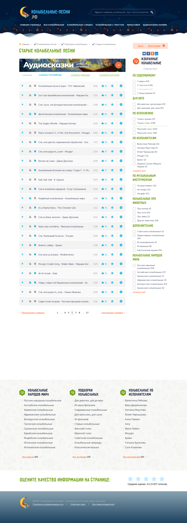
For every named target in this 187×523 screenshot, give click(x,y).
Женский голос (83, 428)
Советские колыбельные (89, 438)
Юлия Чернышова (135, 414)
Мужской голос (83, 433)
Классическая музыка (87, 447)
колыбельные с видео (80, 25)
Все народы (30, 457)
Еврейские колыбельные (38, 433)
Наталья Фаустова (135, 409)
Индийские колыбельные (38, 438)
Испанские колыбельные (38, 442)
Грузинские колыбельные (38, 428)
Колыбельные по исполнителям (141, 392)
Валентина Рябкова (136, 400)
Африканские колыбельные (40, 414)
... (61, 312)
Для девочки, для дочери (89, 400)
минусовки (133, 25)
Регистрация (156, 45)
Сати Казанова (133, 447)
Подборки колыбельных (88, 392)
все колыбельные (54, 25)
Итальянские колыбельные (39, 447)
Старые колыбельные (87, 424)
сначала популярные (50, 75)
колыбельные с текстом (110, 25)
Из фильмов (81, 419)
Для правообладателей (103, 504)
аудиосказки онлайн (155, 25)
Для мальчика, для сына (88, 414)
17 (87, 312)
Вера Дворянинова (136, 405)
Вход (140, 46)
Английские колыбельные (39, 405)
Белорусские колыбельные (39, 419)
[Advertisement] (150, 325)
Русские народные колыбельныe (43, 400)
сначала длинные (80, 75)
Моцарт (129, 433)
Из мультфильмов (85, 405)
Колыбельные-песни (51, 12)
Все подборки (82, 457)
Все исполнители (133, 457)
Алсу (127, 424)
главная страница (30, 25)
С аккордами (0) (145, 89)
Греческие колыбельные (38, 424)
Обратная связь (77, 504)
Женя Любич (132, 428)
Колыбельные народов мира (38, 392)
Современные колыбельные (91, 409)
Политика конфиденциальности (48, 504)
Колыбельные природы (88, 442)
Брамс (128, 438)
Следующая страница (112, 312)
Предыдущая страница (33, 312)
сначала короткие (109, 75)
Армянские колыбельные (38, 409)
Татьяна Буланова (135, 442)
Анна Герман (132, 419)
